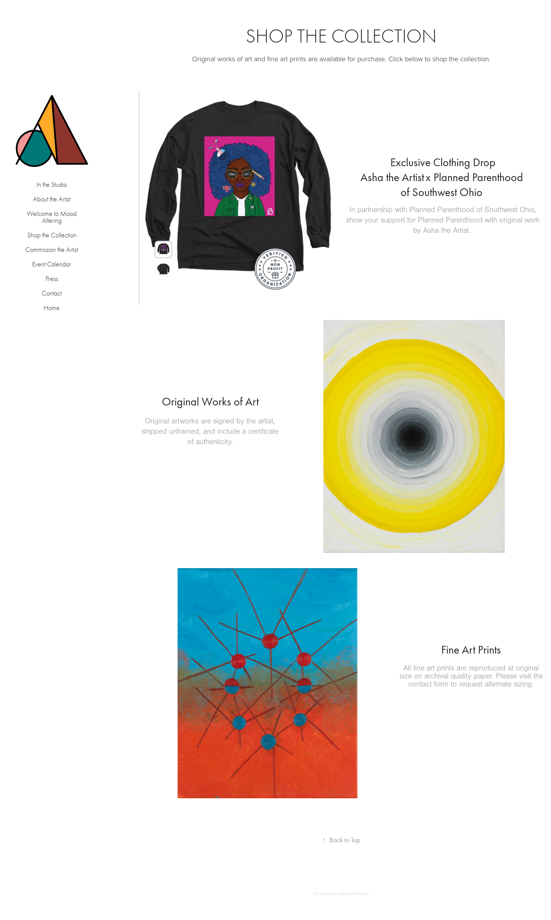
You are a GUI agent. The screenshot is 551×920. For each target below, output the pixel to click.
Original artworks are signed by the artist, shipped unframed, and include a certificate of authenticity (210, 431)
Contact (52, 293)
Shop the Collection (52, 235)
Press (52, 279)
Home (52, 308)
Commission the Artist (51, 250)
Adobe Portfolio (353, 893)
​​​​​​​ (443, 179)
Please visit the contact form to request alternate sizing (475, 680)
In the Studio (51, 185)
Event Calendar (51, 264)
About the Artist (51, 199)
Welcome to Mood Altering (52, 217)
